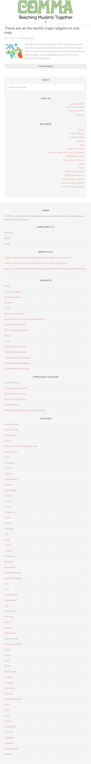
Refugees (9, 682)
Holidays (9, 550)
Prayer (81, 167)
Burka (7, 457)
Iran (6, 583)
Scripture (9, 693)
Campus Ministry (12, 382)
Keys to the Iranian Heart (16, 393)
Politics (8, 649)
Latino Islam (10, 611)
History (8, 545)
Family (8, 517)
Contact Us (79, 114)
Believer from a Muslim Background (21, 446)
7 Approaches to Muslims (16, 388)
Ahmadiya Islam (12, 424)
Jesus (7, 605)
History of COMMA (76, 111)
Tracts (81, 145)
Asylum (8, 440)
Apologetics (10, 435)
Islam (7, 589)
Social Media (10, 726)
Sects (7, 704)
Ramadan (9, 677)
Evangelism (10, 512)
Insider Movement (13, 572)
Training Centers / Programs (73, 179)
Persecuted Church (13, 644)
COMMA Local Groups (74, 107)
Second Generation (13, 699)
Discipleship (10, 490)
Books (81, 129)
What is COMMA (77, 104)
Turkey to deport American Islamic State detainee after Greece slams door (38, 257)
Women (8, 754)
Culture (8, 473)
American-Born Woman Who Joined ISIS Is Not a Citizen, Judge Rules (36, 263)
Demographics (11, 479)
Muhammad (10, 633)
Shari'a (8, 710)
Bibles (81, 164)
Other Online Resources (74, 175)
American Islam (11, 429)
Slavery (8, 721)
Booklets (80, 141)
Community (10, 462)
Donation (9, 495)
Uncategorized (11, 748)
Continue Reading (45, 66)
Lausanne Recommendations (72, 183)
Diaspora (9, 484)
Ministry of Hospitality (15, 399)
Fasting (8, 523)
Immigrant (9, 561)
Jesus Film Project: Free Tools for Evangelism (66, 152)
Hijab (7, 539)
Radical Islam (10, 671)
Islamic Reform (11, 594)
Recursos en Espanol (75, 148)
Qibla (7, 660)
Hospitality (10, 556)
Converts (9, 468)
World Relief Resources (74, 171)
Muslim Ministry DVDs (75, 156)
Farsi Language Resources (73, 160)
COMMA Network (45, 10)
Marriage (9, 616)
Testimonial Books (77, 133)
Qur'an (8, 666)
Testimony (9, 737)
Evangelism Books (77, 137)
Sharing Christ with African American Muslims (25, 410)
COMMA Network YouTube (72, 186)
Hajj (6, 534)
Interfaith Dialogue (13, 578)
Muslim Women (12, 404)
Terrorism (9, 732)
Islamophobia (11, 600)
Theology (9, 743)
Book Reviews (11, 451)
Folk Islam (9, 528)
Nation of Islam (11, 638)
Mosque (8, 627)
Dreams (8, 501)
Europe (8, 506)
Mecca (8, 622)
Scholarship (10, 688)
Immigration (10, 567)
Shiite (7, 715)
